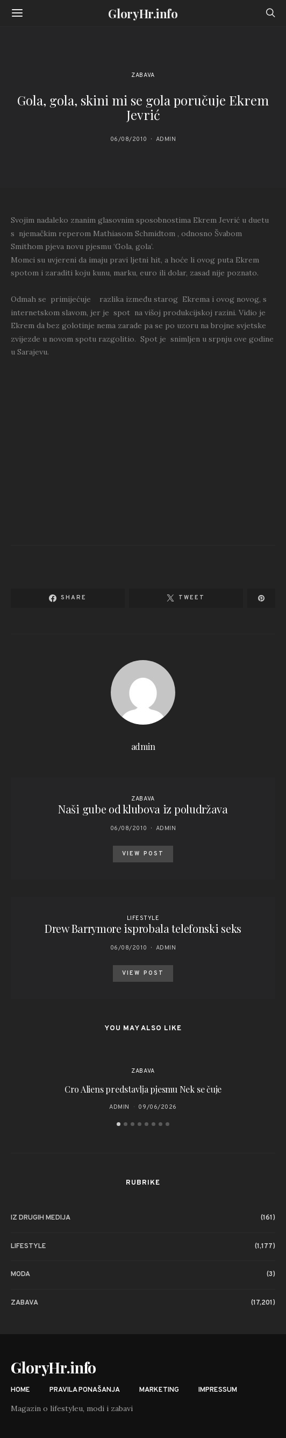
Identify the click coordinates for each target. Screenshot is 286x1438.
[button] (118, 1124)
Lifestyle (143, 918)
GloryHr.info (142, 13)
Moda (20, 1274)
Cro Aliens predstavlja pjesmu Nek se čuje (143, 1089)
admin (166, 139)
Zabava (142, 75)
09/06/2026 (157, 1107)
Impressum (217, 1390)
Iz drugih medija (40, 1218)
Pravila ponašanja (84, 1390)
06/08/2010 (128, 139)
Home (20, 1390)
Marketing (159, 1390)
